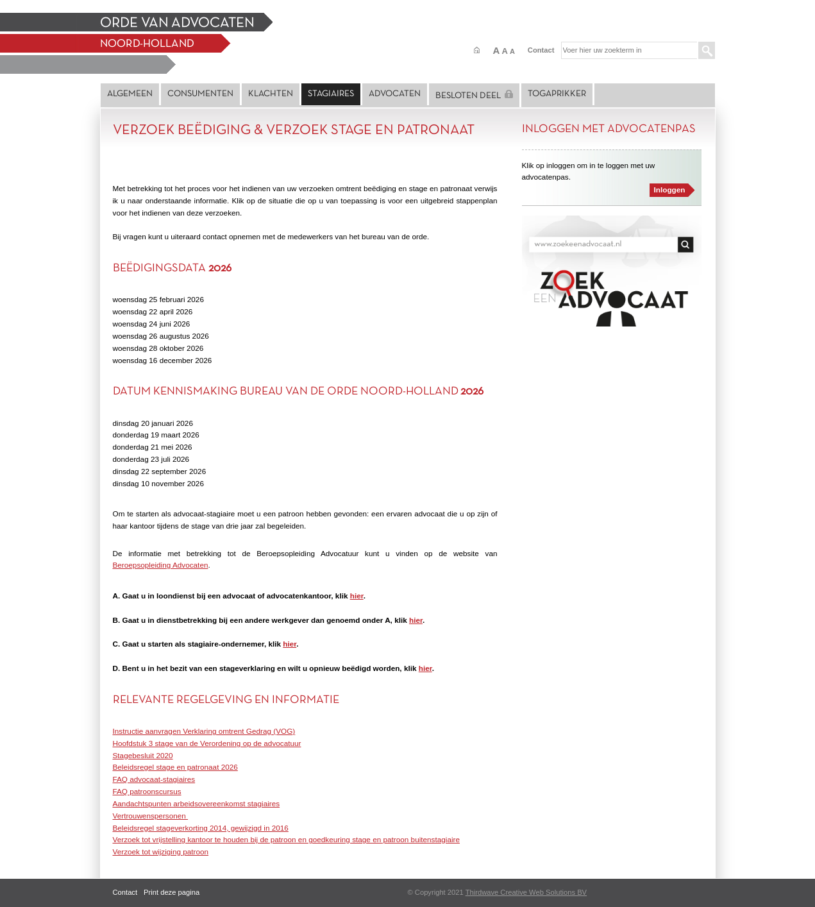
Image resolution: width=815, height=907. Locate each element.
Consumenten (200, 94)
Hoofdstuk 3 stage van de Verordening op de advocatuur (207, 743)
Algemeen (130, 94)
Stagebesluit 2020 (143, 755)
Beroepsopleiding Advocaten (160, 565)
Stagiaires (331, 94)
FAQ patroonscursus (147, 791)
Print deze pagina (171, 892)
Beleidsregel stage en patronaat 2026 (175, 767)
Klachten (270, 94)
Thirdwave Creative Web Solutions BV (526, 892)
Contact (541, 50)
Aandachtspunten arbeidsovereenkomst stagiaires (196, 803)
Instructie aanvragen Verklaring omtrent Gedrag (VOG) (204, 731)
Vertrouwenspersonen (151, 815)
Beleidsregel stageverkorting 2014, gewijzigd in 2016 (201, 828)
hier (357, 595)
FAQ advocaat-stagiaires (154, 779)
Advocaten (395, 94)
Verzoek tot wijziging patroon (161, 851)
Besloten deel (474, 95)
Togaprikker (557, 94)
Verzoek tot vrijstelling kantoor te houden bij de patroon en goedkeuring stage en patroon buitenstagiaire (286, 839)
